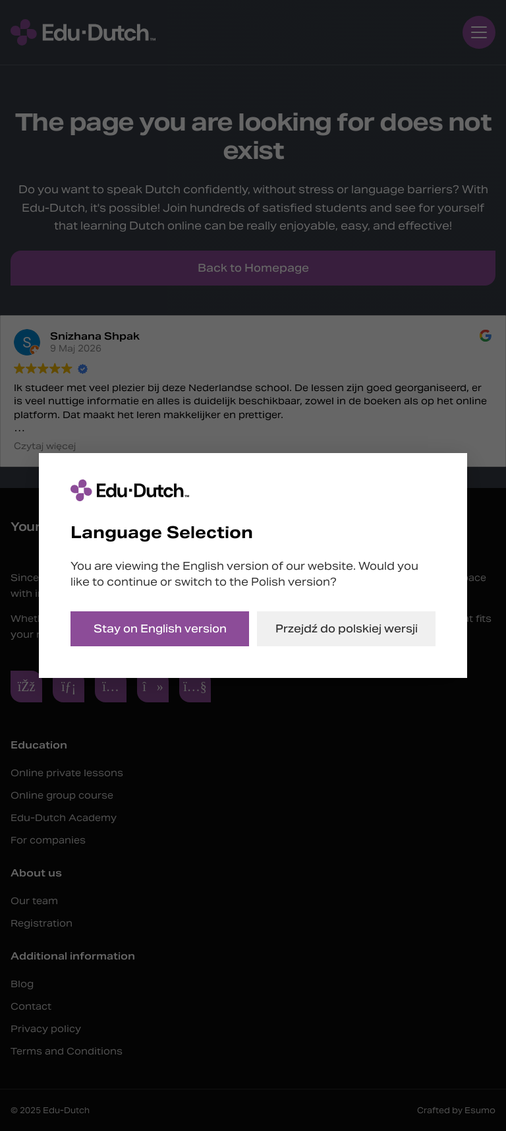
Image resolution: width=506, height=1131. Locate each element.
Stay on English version (160, 629)
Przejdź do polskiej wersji (346, 629)
